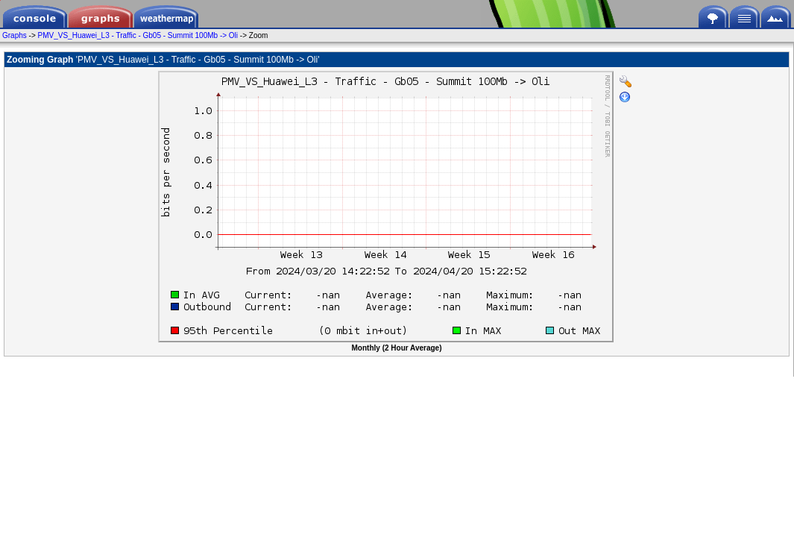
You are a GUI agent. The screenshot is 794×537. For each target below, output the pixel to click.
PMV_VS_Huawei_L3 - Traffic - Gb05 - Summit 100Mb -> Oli (138, 35)
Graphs (14, 35)
